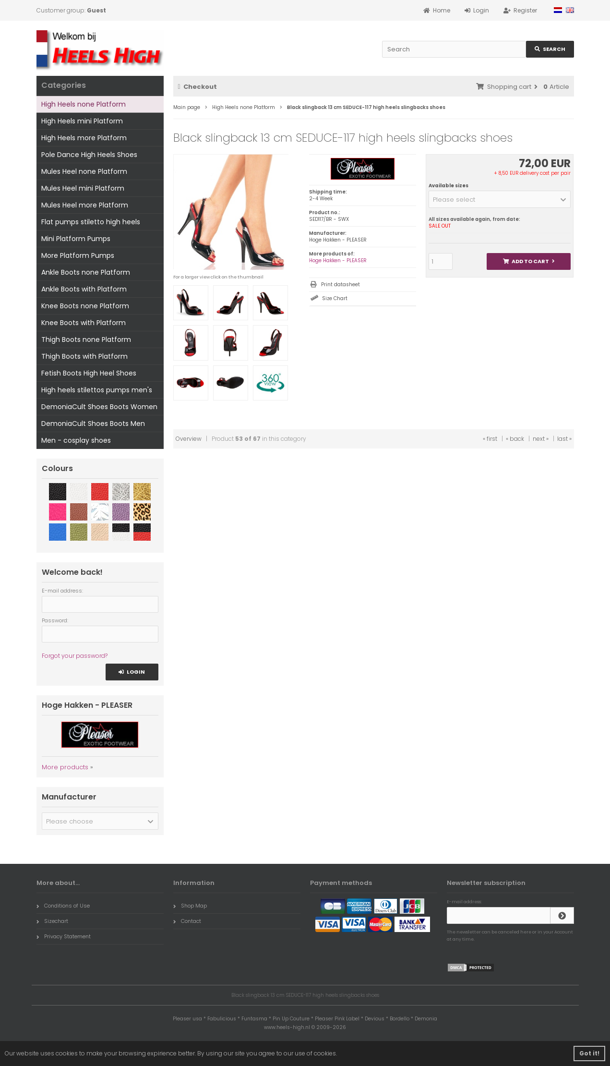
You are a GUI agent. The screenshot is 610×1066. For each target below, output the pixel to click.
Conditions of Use (63, 905)
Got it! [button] (589, 1053)
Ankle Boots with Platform (84, 289)
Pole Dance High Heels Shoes (89, 154)
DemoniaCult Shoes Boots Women (99, 407)
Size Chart (334, 298)
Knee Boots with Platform (83, 322)
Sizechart (52, 921)
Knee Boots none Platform (85, 306)
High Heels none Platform (83, 104)
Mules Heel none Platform (84, 171)
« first (490, 439)
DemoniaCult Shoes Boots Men (93, 423)
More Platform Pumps (77, 255)
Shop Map (190, 905)
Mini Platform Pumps (75, 238)
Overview (189, 439)
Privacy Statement (63, 936)
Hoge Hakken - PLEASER (338, 260)
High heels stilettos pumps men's (96, 390)
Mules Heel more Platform (84, 205)
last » (564, 439)
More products (65, 767)
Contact (187, 921)
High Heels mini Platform (82, 121)
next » (541, 439)
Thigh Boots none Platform (86, 339)
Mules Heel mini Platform (82, 188)
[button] (500, 199)
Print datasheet (340, 284)
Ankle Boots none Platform (85, 272)
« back (515, 439)
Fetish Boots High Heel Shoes (88, 373)
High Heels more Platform (84, 138)
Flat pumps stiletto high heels (90, 222)
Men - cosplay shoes (76, 440)
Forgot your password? (75, 656)
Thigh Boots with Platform (84, 356)
